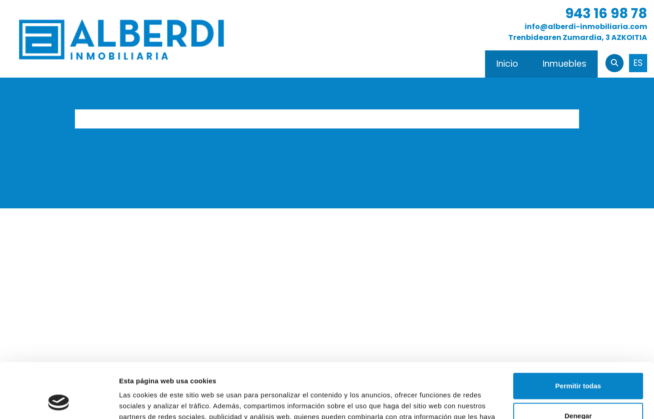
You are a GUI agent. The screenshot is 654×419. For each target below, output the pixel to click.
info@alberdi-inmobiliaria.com (586, 26)
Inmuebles (564, 64)
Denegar (578, 364)
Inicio (507, 64)
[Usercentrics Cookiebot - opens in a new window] (59, 401)
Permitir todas (578, 334)
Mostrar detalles (145, 401)
